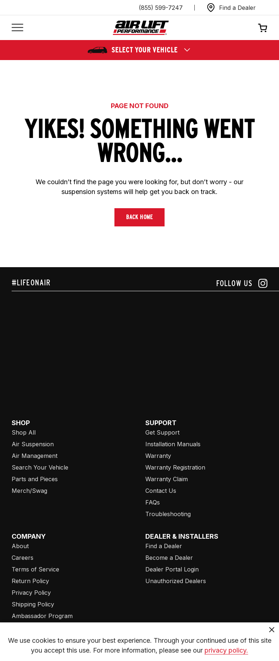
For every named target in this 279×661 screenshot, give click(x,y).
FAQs (152, 502)
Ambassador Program (42, 616)
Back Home (139, 217)
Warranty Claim (166, 479)
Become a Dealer (169, 557)
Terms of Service (35, 569)
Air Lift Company (35, 639)
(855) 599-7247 (161, 7)
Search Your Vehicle (40, 467)
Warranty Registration (175, 467)
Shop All (24, 432)
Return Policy (30, 581)
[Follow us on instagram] (241, 283)
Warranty (158, 455)
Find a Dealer (163, 546)
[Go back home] (141, 27)
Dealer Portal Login (172, 569)
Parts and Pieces (35, 479)
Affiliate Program (35, 627)
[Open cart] (262, 27)
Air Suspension (33, 444)
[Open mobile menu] (17, 27)
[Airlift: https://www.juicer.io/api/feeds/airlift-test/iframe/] (145, 346)
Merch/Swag (29, 490)
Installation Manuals (173, 444)
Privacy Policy (31, 592)
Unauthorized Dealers (175, 581)
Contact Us (160, 490)
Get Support (162, 432)
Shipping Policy (33, 604)
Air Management (34, 455)
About (20, 546)
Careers (22, 557)
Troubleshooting (168, 514)
